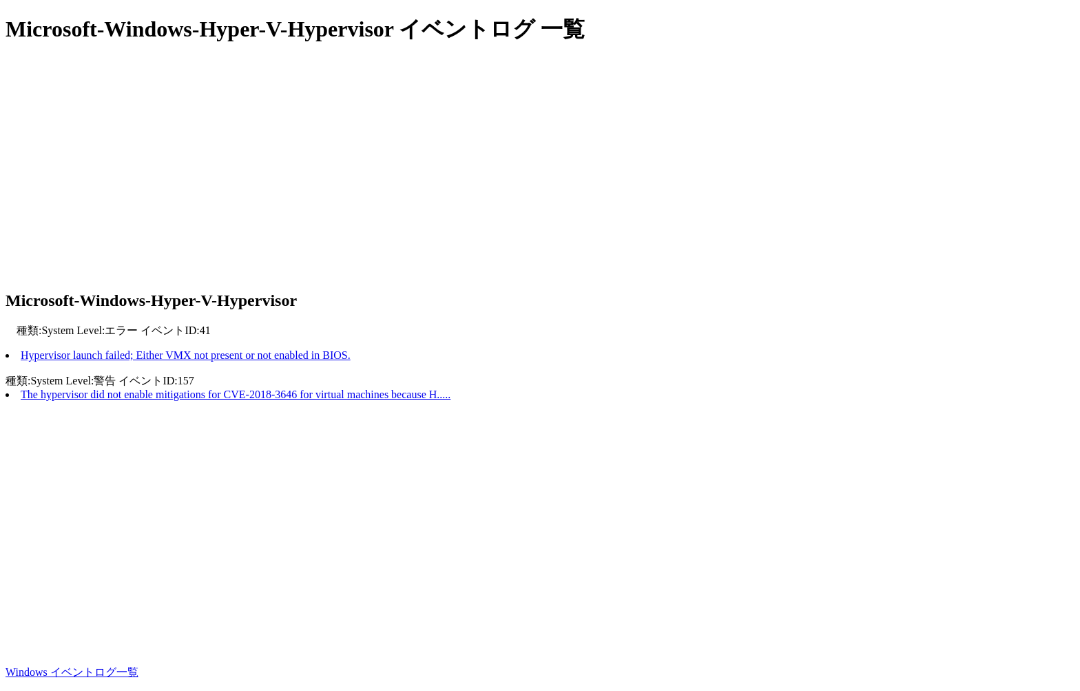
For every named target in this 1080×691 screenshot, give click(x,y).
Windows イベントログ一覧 (72, 672)
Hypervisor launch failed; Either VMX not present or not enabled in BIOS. (186, 355)
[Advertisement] (419, 168)
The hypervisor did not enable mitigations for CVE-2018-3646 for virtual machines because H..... (235, 394)
